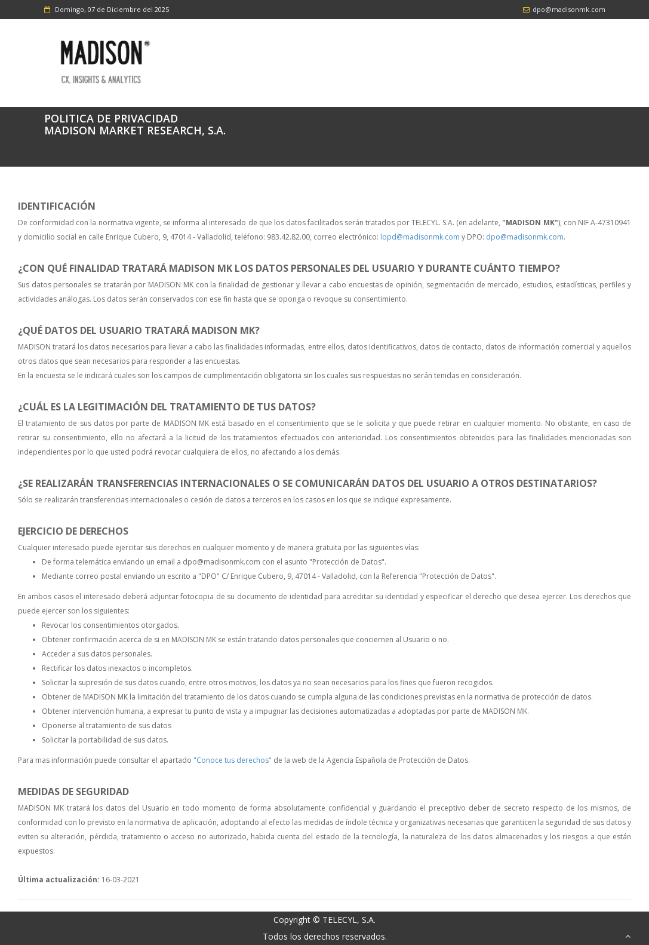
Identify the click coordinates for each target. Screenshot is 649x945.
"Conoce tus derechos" (232, 760)
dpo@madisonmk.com (525, 237)
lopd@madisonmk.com (420, 237)
